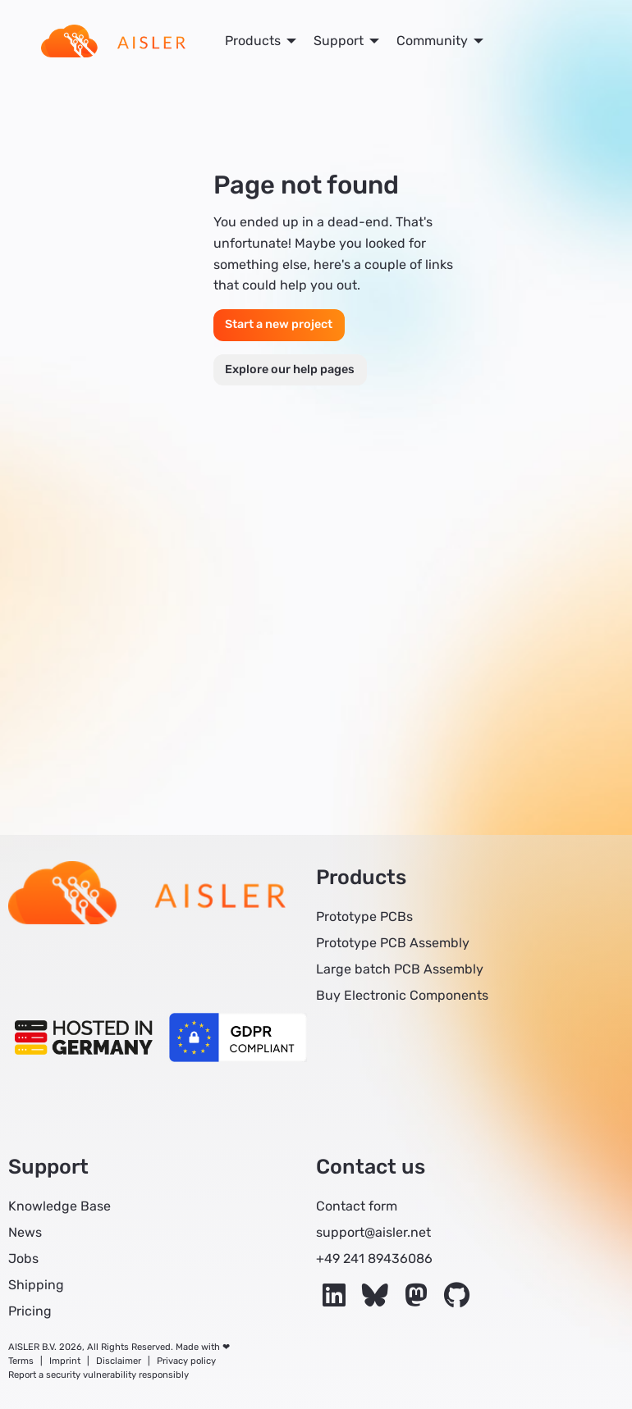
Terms (21, 1361)
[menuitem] (113, 41)
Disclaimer (118, 1361)
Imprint (64, 1361)
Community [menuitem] (432, 40)
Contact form (356, 1206)
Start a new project (278, 324)
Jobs (23, 1258)
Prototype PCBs (364, 916)
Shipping (36, 1285)
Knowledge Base (59, 1206)
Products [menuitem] (253, 40)
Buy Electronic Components (402, 995)
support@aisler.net (373, 1232)
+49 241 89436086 (374, 1258)
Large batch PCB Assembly (399, 969)
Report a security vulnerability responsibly (98, 1375)
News (25, 1232)
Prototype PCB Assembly (392, 943)
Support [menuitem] (339, 40)
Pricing (30, 1311)
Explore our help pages (290, 369)
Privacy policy (186, 1361)
